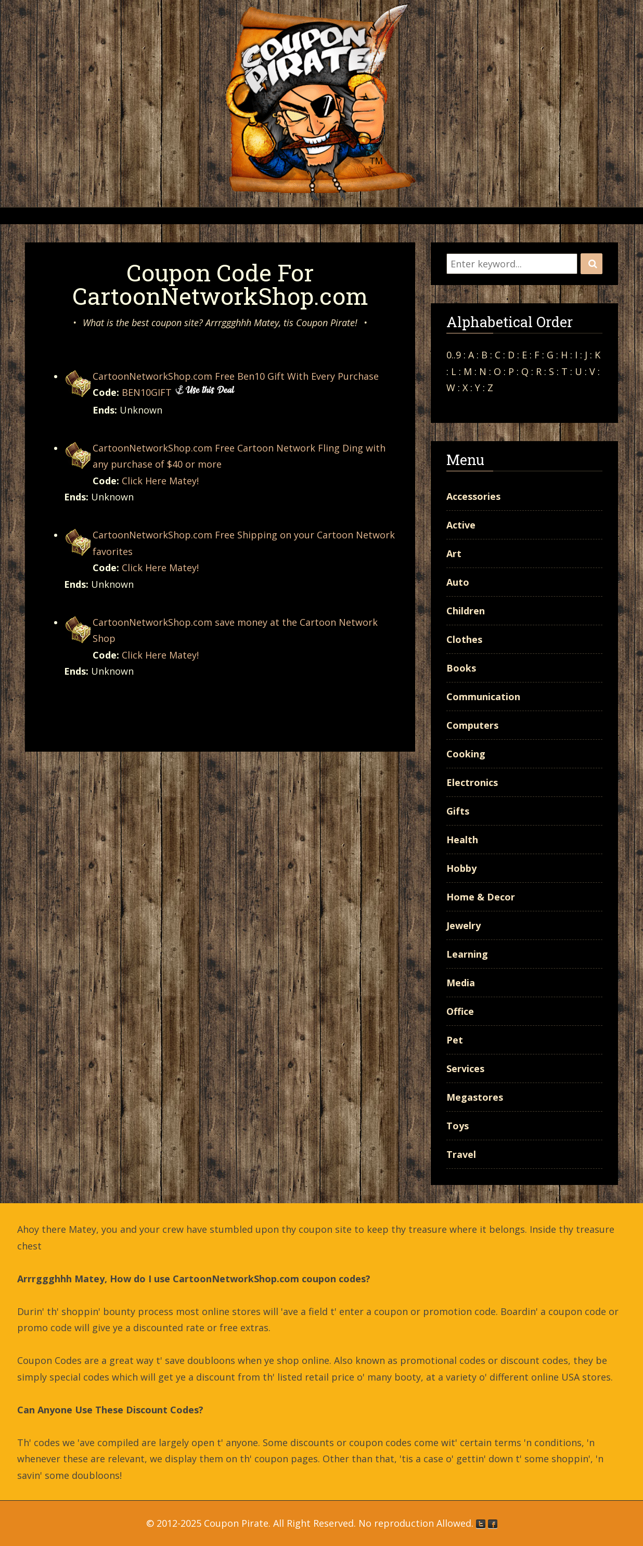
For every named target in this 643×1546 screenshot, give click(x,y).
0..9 (453, 355)
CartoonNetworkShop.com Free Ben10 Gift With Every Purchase (236, 376)
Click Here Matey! (160, 480)
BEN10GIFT (147, 392)
